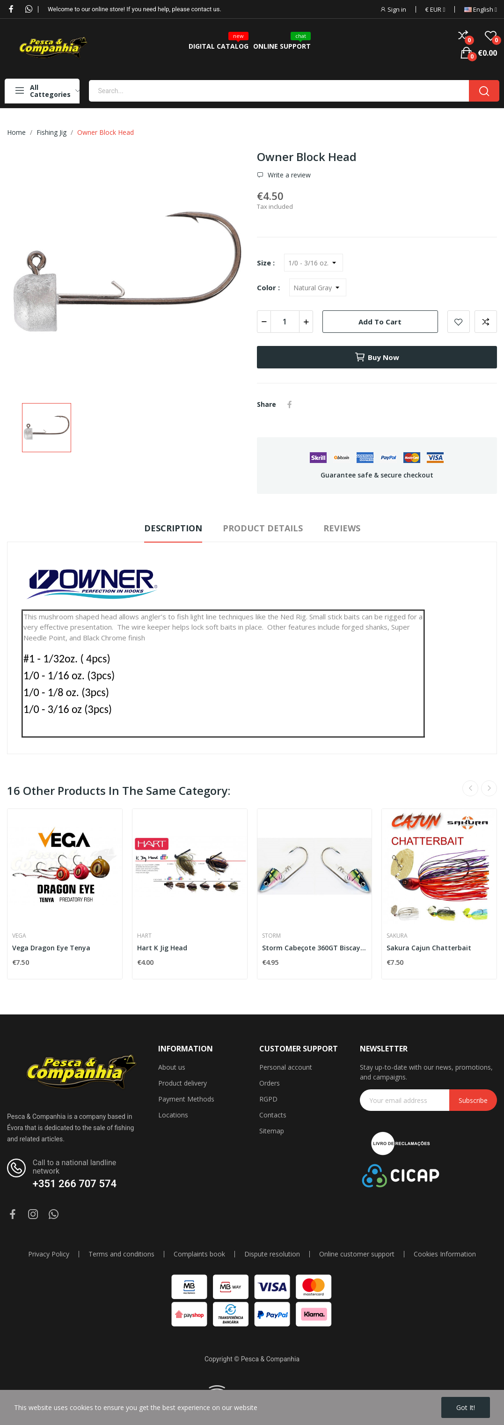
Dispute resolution (272, 1254)
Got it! (465, 1407)
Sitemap (271, 1130)
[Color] (317, 287)
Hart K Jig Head (162, 947)
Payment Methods (186, 1098)
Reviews (341, 528)
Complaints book (199, 1254)
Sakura (397, 936)
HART (144, 936)
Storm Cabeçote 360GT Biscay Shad (314, 947)
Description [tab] (173, 528)
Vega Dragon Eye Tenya (51, 947)
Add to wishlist (458, 321)
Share (290, 404)
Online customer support (356, 1254)
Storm (271, 936)
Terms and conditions (121, 1254)
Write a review (288, 175)
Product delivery (182, 1083)
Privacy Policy (48, 1254)
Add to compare (485, 321)
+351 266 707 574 (75, 1184)
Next (489, 788)
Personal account (285, 1067)
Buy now (376, 357)
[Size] (313, 263)
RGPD (268, 1098)
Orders (269, 1083)
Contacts (272, 1114)
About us (171, 1067)
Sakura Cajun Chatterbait (429, 947)
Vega (19, 936)
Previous (470, 788)
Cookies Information (445, 1254)
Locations (173, 1114)
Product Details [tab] (263, 528)
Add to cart (380, 321)
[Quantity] (285, 321)
